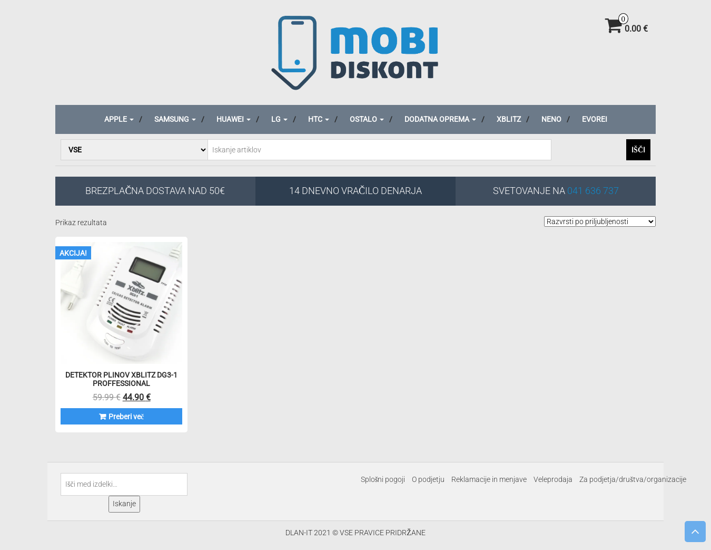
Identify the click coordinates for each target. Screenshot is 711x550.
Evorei (594, 119)
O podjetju (428, 479)
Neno (551, 119)
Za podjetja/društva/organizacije (632, 479)
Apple (119, 119)
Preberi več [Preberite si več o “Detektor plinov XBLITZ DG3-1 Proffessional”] (126, 416)
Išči (638, 150)
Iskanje (124, 503)
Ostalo (367, 119)
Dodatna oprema (440, 119)
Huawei (233, 119)
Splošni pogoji (383, 479)
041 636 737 (593, 190)
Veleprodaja (553, 479)
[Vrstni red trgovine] (600, 221)
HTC (318, 119)
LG (279, 119)
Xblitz (509, 119)
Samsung (175, 119)
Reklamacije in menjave (489, 479)
